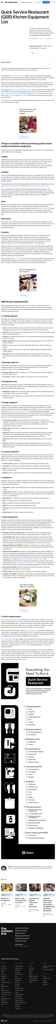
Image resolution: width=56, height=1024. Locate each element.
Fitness (16, 992)
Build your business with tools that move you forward (27, 111)
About (44, 976)
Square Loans (17, 258)
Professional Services (20, 994)
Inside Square (19, 944)
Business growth (47, 46)
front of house (13, 95)
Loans (2, 984)
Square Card (4, 1004)
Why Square (32, 968)
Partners (45, 984)
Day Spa (17, 986)
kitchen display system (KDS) (10, 619)
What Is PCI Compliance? (5, 899)
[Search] (51, 2)
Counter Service (19, 968)
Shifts (2, 988)
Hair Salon (17, 982)
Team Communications (6, 992)
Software (3, 966)
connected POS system (8, 639)
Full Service (17, 970)
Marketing (3, 978)
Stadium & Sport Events (20, 1002)
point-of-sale (36, 93)
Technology (43, 48)
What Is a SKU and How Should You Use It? (20, 900)
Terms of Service (50, 1020)
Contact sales (38, 2)
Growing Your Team (20, 941)
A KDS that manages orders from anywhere (27, 586)
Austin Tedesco (34, 38)
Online (2, 972)
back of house (23, 95)
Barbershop (17, 980)
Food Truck (17, 1006)
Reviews (31, 970)
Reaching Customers (21, 930)
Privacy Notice (43, 1020)
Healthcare (17, 1004)
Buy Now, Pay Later (5, 994)
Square (4, 903)
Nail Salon (17, 984)
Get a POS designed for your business (27, 271)
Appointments (4, 1002)
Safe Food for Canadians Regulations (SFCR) (31, 559)
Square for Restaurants (31, 630)
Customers (3, 976)
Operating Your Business (36, 46)
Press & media (46, 978)
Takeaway (17, 972)
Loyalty (2, 980)
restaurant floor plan (43, 208)
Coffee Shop (18, 1008)
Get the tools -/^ (24, 137)
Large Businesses (19, 998)
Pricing (30, 966)
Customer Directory (5, 982)
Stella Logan (47, 913)
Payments (3, 970)
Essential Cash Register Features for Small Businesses (34, 903)
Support (31, 974)
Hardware (3, 996)
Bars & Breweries (19, 974)
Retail (16, 976)
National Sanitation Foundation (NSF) (11, 186)
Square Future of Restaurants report (21, 89)
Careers (45, 980)
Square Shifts (23, 645)
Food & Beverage (19, 966)
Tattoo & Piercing (19, 988)
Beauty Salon (18, 978)
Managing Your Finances (22, 936)
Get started (46, 2)
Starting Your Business (21, 928)
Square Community (33, 976)
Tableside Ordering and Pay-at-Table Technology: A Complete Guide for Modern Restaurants (48, 905)
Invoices (3, 974)
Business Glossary (33, 980)
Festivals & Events (19, 1000)
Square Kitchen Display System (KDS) (11, 93)
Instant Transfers (5, 986)
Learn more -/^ (23, 295)
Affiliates (45, 982)
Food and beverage (34, 48)
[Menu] (54, 2)
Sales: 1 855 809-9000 (48, 969)
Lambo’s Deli (28, 653)
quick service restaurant (18, 76)
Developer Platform (33, 978)
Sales (30, 972)
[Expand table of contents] (54, 62)
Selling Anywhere (20, 933)
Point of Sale (4, 968)
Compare (31, 982)
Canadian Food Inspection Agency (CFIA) (37, 186)
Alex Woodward (34, 909)
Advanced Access (5, 990)
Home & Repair (18, 996)
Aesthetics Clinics (19, 990)
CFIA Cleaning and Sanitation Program (27, 562)
